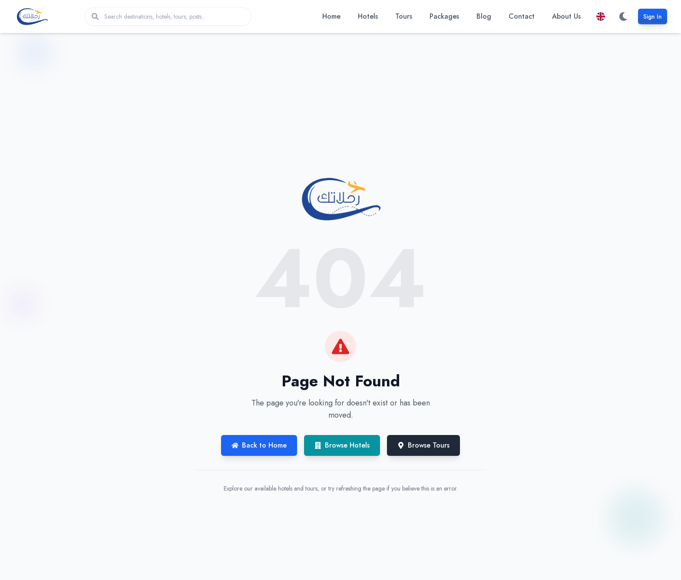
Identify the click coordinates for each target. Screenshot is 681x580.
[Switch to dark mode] (623, 16)
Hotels (368, 16)
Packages (444, 16)
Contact (522, 16)
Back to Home (259, 445)
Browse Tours (423, 445)
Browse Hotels (342, 445)
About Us (566, 16)
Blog (483, 16)
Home (331, 16)
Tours (403, 16)
